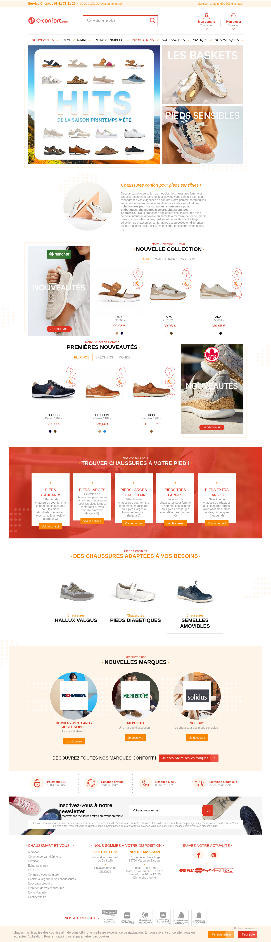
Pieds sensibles (111, 40)
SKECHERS (104, 357)
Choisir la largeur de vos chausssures (52, 879)
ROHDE (124, 357)
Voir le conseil (51, 526)
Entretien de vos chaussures (46, 888)
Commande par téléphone (44, 856)
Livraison (33, 861)
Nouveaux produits (40, 883)
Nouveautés (45, 40)
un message (107, 869)
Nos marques (229, 40)
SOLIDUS (188, 259)
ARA (146, 259)
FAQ (31, 870)
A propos (33, 852)
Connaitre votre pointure (43, 874)
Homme (82, 40)
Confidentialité (37, 897)
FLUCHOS (81, 357)
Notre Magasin (37, 892)
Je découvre (74, 741)
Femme (66, 40)
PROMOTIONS (145, 40)
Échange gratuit (38, 865)
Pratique (201, 40)
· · (119, 320)
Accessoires (175, 40)
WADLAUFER (165, 259)
